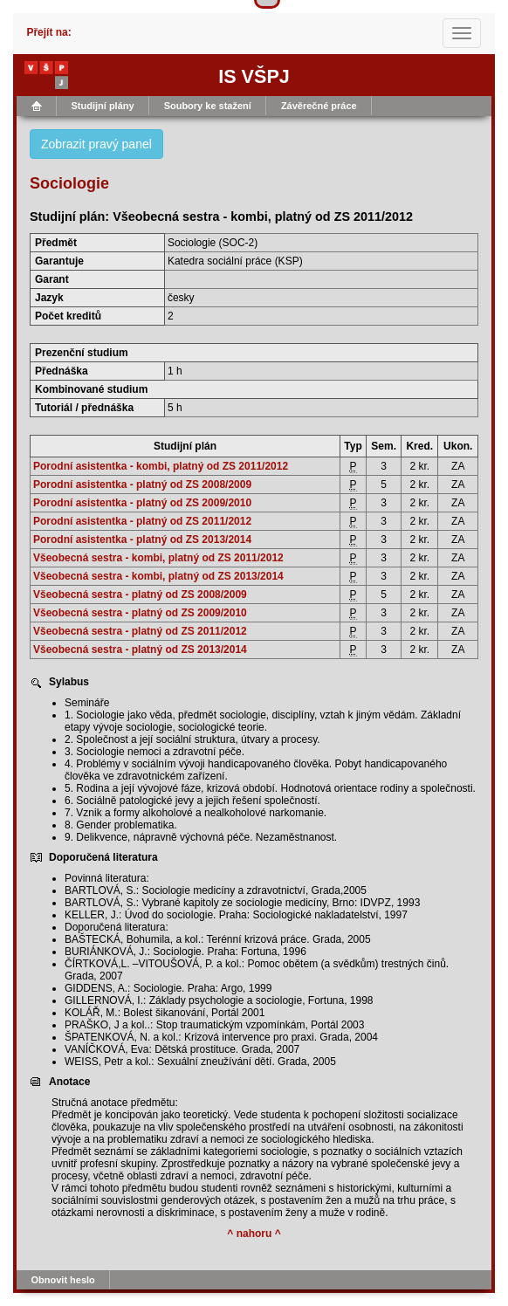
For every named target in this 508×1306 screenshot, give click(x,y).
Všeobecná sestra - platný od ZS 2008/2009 (140, 594)
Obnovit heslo (63, 1280)
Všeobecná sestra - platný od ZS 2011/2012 (140, 631)
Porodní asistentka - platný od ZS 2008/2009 (142, 484)
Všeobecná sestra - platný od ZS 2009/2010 (140, 613)
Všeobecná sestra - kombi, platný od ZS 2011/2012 (158, 558)
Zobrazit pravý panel (96, 144)
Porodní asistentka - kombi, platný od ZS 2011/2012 (160, 466)
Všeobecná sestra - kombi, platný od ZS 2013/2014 (158, 576)
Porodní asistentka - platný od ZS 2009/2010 (142, 503)
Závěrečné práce (319, 105)
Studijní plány (103, 105)
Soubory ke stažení (207, 105)
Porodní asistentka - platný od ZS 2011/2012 (142, 521)
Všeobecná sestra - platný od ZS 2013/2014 (140, 649)
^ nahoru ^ (253, 1233)
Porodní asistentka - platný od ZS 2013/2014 (142, 539)
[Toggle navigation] (462, 33)
